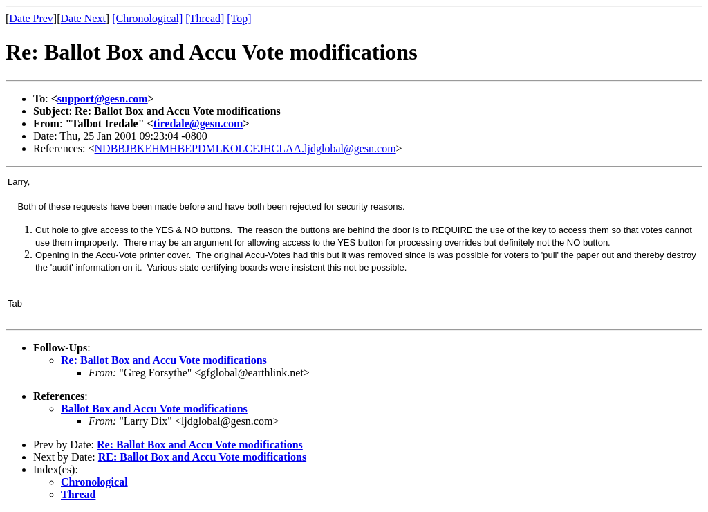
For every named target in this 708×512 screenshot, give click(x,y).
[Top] (239, 18)
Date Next (83, 18)
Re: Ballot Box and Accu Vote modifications (164, 360)
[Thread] (204, 18)
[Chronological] (147, 18)
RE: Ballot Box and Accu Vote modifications (202, 457)
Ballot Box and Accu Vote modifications (154, 408)
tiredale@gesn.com (198, 123)
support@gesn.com (102, 98)
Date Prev (31, 18)
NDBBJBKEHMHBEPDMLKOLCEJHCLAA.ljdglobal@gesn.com (245, 148)
